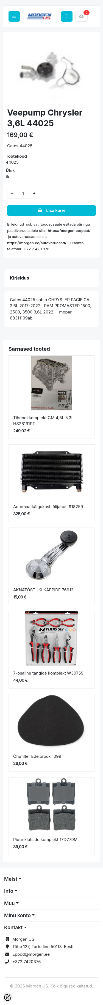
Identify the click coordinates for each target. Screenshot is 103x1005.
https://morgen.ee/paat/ (69, 230)
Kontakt (13, 927)
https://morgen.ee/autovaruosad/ (36, 243)
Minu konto (17, 915)
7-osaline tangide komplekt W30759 (48, 673)
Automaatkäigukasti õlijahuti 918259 (48, 506)
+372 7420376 (26, 961)
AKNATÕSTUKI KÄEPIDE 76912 (43, 589)
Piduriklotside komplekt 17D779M (45, 839)
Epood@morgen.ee (31, 954)
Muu (9, 903)
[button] (11, 70)
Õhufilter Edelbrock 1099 (37, 756)
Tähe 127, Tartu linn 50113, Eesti (42, 946)
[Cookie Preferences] (8, 997)
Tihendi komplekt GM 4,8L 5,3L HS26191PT (43, 421)
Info (8, 891)
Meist (10, 879)
